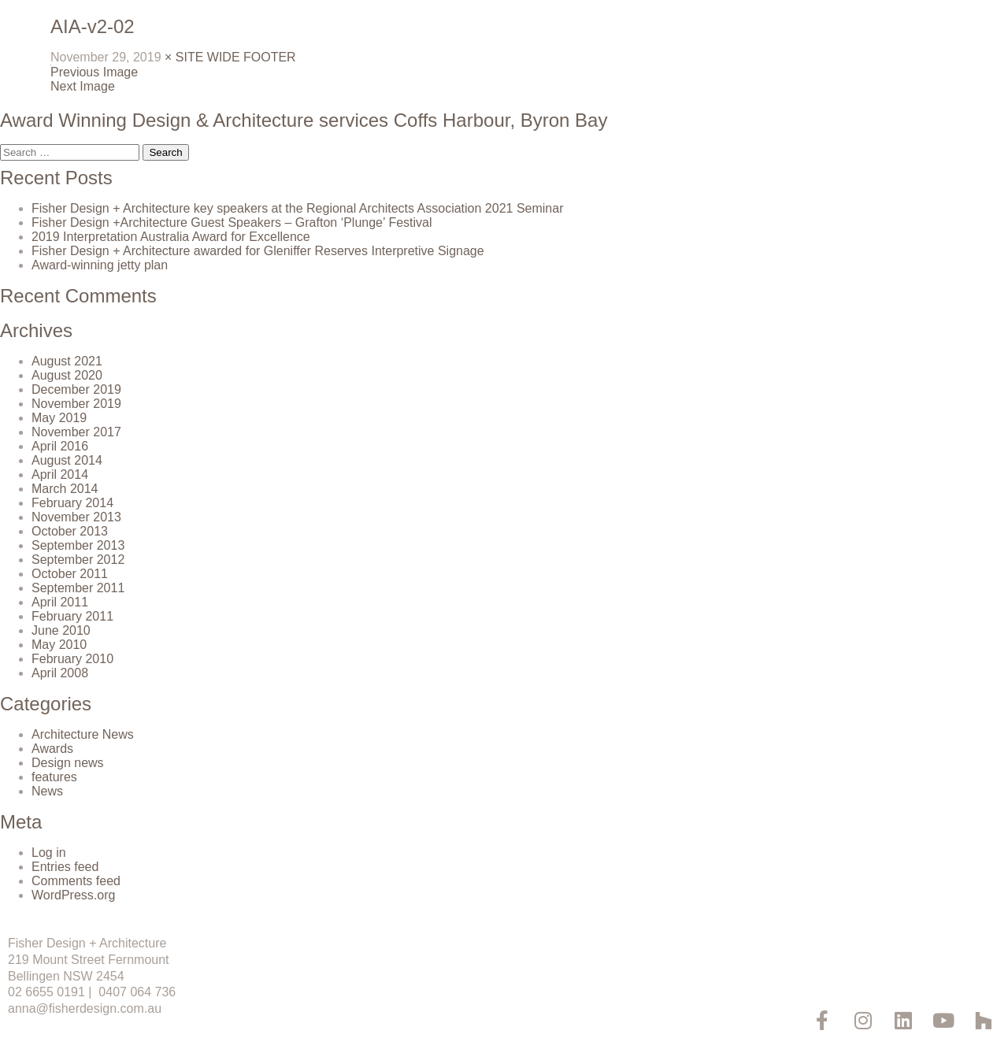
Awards (52, 748)
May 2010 (59, 644)
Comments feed (76, 881)
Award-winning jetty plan (100, 265)
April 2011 (60, 602)
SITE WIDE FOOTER (236, 57)
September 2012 (78, 559)
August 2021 (67, 361)
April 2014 (60, 474)
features (54, 777)
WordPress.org (73, 895)
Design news (68, 762)
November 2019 (76, 403)
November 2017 (76, 432)
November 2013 (76, 517)
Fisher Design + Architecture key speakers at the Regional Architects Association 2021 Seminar (297, 208)
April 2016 (60, 446)
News (47, 791)
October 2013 (70, 531)
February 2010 (72, 658)
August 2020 (67, 375)
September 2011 (78, 588)
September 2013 (78, 545)
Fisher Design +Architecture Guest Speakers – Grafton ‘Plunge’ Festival (232, 222)
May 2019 (59, 417)
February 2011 (72, 616)
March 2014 (65, 488)
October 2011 (70, 573)
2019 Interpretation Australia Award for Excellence (171, 236)
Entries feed (65, 866)
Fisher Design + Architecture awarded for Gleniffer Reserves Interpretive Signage (258, 251)
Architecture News (83, 734)
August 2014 (67, 460)
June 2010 (61, 630)
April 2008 (60, 673)
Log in (49, 852)
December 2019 (76, 389)
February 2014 (72, 503)
